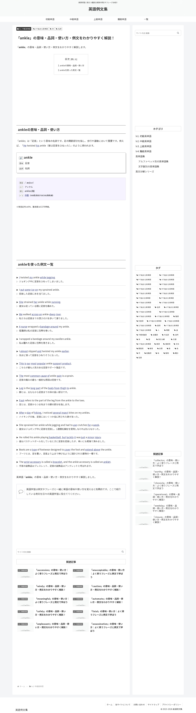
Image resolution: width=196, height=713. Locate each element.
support (57, 363)
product (66, 363)
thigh (63, 388)
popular (41, 363)
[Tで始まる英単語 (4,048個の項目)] (146, 293)
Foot (21, 400)
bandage (45, 326)
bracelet (57, 461)
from (57, 388)
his (37, 145)
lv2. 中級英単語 (24, 29)
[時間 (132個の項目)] (168, 330)
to (68, 388)
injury (98, 437)
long (32, 388)
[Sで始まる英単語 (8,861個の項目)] (146, 275)
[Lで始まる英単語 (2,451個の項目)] (144, 307)
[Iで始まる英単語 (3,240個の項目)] (146, 298)
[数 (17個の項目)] (169, 348)
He (24, 145)
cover (67, 449)
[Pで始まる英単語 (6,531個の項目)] (146, 280)
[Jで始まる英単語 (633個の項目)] (172, 321)
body (51, 388)
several (57, 412)
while (43, 277)
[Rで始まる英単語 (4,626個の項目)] (169, 284)
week (96, 425)
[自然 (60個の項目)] (176, 335)
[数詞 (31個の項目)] (157, 344)
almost (24, 351)
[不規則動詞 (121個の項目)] (142, 335)
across (35, 314)
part (38, 388)
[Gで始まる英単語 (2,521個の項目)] (169, 302)
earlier (65, 351)
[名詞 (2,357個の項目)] (158, 307)
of (48, 375)
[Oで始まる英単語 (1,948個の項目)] (146, 312)
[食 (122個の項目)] (177, 330)
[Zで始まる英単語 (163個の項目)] (144, 330)
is (25, 363)
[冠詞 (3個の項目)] (158, 358)
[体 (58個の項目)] (140, 339)
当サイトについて (123, 704)
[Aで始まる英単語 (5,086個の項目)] (169, 280)
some (28, 289)
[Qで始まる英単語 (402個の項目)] (144, 325)
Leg (21, 388)
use (75, 425)
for (89, 425)
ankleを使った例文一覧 (70, 69)
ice (33, 289)
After (22, 412)
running (55, 302)
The (21, 375)
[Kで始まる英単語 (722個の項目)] (154, 321)
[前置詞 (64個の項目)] (155, 335)
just (83, 437)
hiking (37, 412)
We (21, 314)
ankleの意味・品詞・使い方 (72, 65)
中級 (27, 195)
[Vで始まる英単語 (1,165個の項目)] (163, 316)
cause (44, 375)
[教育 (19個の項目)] (150, 348)
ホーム (109, 704)
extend (89, 449)
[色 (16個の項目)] (177, 348)
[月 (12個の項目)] (139, 353)
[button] (123, 551)
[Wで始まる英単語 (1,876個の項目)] (169, 312)
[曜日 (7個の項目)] (176, 353)
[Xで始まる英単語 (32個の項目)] (144, 344)
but (64, 437)
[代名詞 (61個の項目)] (166, 335)
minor (90, 437)
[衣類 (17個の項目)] (160, 348)
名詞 (58, 29)
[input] (71, 551)
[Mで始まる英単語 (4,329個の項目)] (169, 289)
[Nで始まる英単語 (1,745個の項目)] (144, 316)
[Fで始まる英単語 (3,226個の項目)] (169, 298)
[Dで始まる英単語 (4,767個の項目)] (146, 284)
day (29, 412)
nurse (24, 326)
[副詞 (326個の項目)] (158, 325)
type (34, 449)
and (39, 351)
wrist (27, 461)
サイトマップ (153, 704)
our (28, 363)
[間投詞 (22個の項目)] (140, 348)
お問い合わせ (139, 704)
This (21, 363)
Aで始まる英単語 (40, 29)
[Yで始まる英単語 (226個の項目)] (172, 325)
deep (52, 314)
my (31, 277)
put (22, 289)
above (97, 449)
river (58, 314)
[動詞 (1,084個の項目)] (176, 316)
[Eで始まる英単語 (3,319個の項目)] (169, 293)
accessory (35, 461)
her (36, 302)
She (21, 302)
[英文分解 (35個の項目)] (162, 339)
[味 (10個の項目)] (158, 353)
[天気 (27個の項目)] (177, 344)
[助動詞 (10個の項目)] (148, 353)
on (36, 289)
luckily (70, 437)
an (40, 314)
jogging (51, 277)
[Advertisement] (71, 98)
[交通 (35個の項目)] (175, 339)
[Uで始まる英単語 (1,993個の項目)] (172, 307)
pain (59, 375)
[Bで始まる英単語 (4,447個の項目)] (146, 289)
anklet (106, 461)
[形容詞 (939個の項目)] (140, 321)
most (34, 363)
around (54, 326)
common (35, 375)
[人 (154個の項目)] (158, 330)
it (75, 437)
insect (64, 412)
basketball (55, 437)
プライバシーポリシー (171, 704)
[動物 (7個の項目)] (166, 353)
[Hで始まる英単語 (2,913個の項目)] (146, 302)
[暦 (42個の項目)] (150, 339)
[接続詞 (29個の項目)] (167, 344)
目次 (67, 59)
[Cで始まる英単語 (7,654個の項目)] (169, 275)
